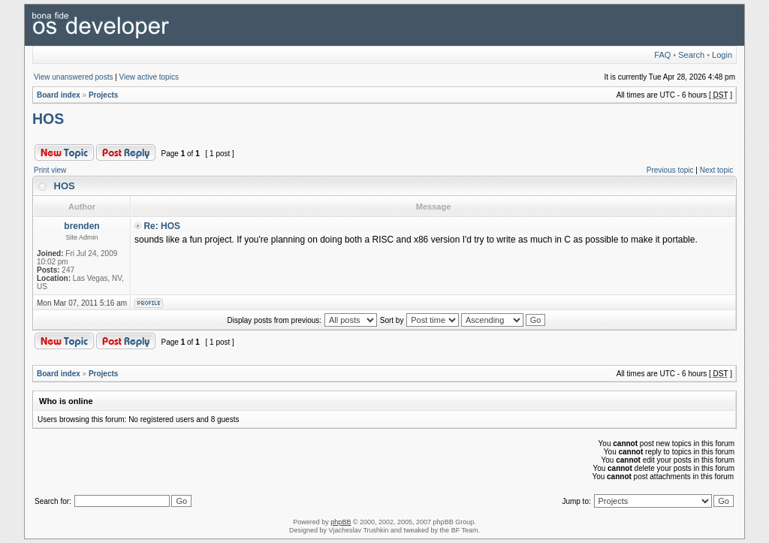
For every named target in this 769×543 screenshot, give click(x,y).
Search (691, 54)
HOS (48, 118)
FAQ (662, 54)
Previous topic (670, 170)
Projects (103, 95)
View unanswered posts (73, 77)
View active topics (149, 77)
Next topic (716, 170)
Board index (58, 95)
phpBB (340, 522)
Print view (50, 170)
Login (722, 54)
